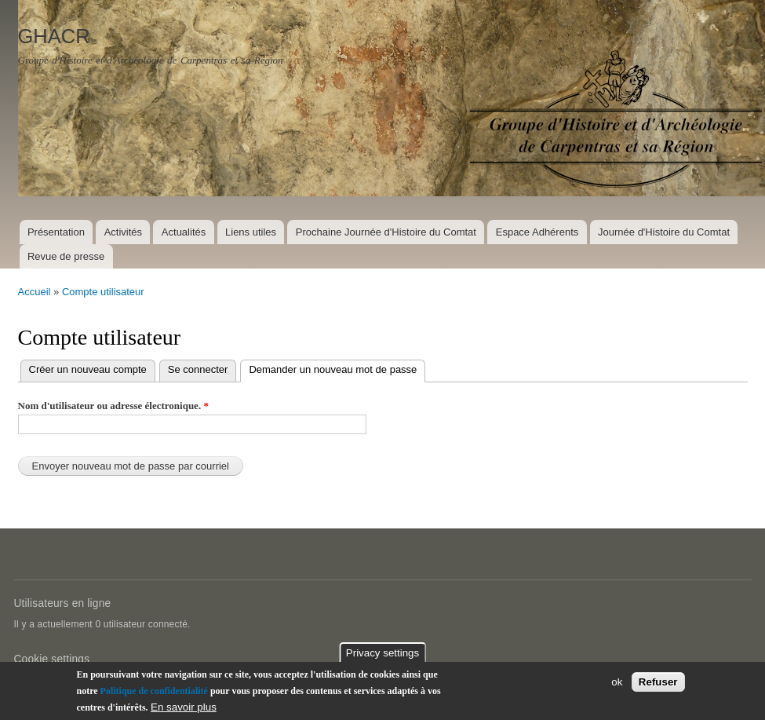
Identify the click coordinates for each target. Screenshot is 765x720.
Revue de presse (65, 256)
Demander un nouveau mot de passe (337, 367)
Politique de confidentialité (154, 691)
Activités (123, 232)
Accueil (34, 292)
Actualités (184, 232)
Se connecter (198, 369)
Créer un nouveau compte (88, 369)
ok (616, 683)
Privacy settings (382, 654)
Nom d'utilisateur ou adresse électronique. (113, 405)
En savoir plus (184, 708)
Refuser (658, 683)
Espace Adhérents (537, 232)
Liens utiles (250, 232)
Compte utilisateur (103, 292)
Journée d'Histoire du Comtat (664, 232)
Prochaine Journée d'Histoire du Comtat (386, 232)
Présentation (56, 232)
